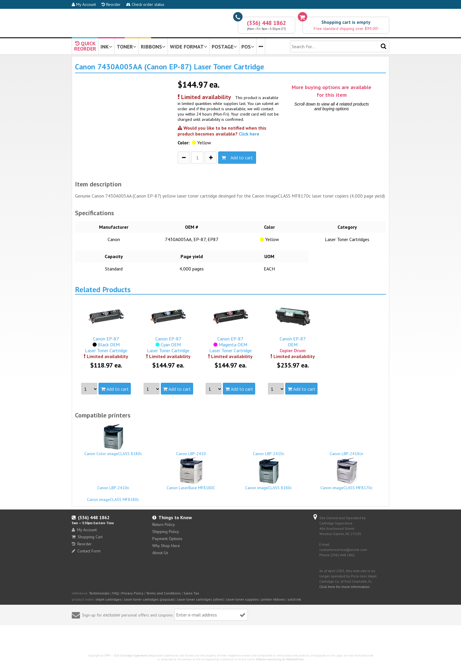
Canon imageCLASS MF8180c (113, 497)
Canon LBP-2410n (113, 485)
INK (106, 46)
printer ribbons (273, 599)
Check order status (145, 4)
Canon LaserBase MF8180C (191, 473)
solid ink (294, 599)
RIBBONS (153, 46)
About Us (160, 552)
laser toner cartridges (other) (200, 599)
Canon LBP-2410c (268, 451)
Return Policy (163, 524)
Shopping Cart (87, 536)
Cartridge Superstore (133, 655)
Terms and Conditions (163, 593)
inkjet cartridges (108, 599)
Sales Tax (191, 593)
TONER (126, 46)
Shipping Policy (165, 531)
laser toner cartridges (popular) (149, 599)
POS (247, 46)
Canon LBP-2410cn (346, 451)
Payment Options (167, 538)
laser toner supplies (242, 599)
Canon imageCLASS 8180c (268, 473)
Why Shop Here (166, 545)
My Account (84, 4)
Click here (249, 134)
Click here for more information (344, 586)
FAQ (115, 593)
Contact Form (86, 551)
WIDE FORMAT (188, 46)
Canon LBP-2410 (191, 451)
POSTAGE (224, 46)
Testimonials (99, 593)
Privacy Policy (132, 593)
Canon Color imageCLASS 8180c (113, 439)
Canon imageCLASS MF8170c (346, 473)
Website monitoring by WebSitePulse (279, 659)
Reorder (111, 4)
